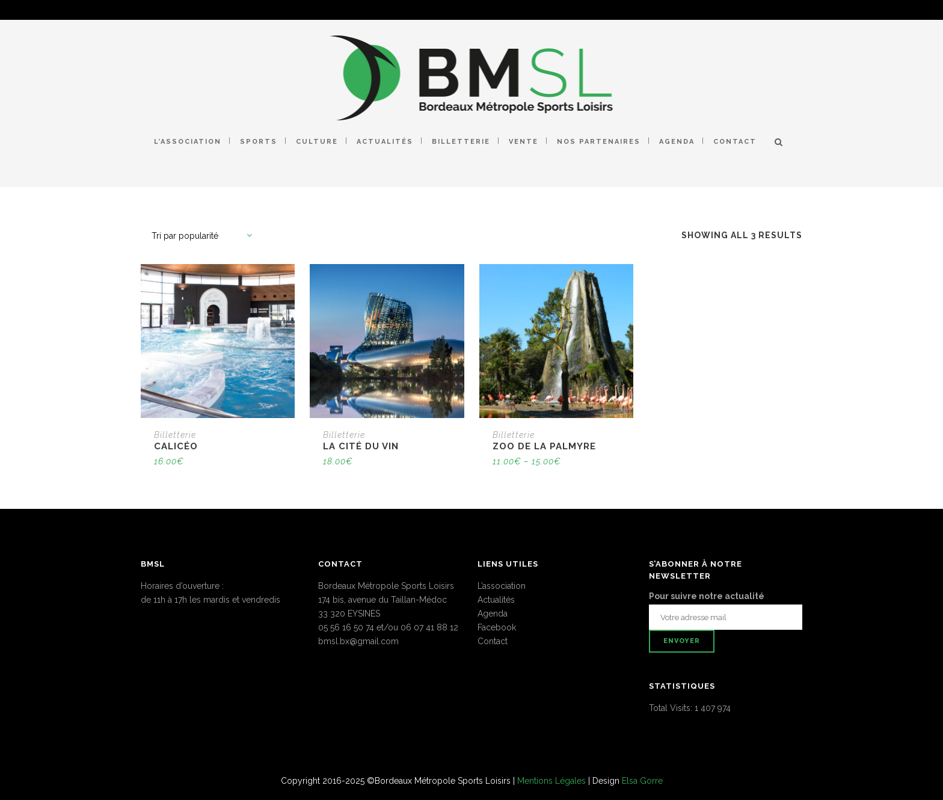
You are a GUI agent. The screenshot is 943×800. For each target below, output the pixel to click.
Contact (493, 641)
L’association (502, 586)
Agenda (493, 613)
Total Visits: (672, 708)
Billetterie (175, 435)
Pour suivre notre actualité (706, 596)
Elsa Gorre (642, 781)
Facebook (497, 627)
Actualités (496, 600)
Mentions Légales (551, 781)
